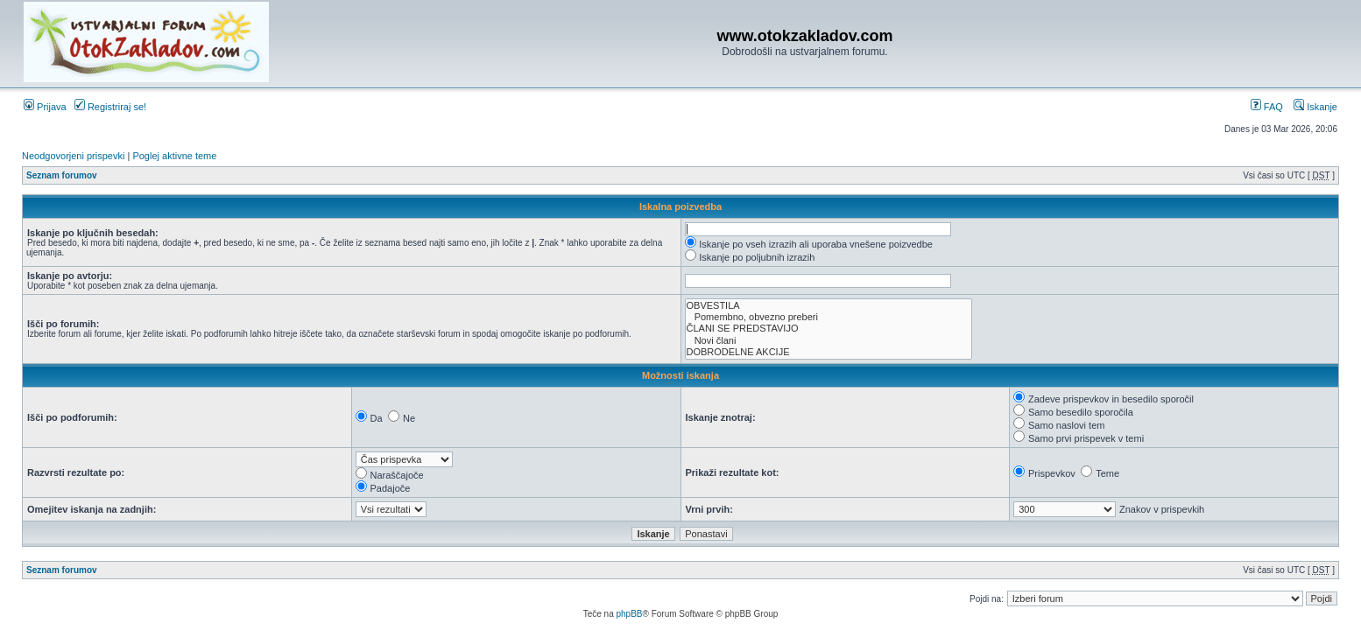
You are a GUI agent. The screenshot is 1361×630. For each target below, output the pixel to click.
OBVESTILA (828, 306)
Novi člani (828, 340)
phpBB (629, 614)
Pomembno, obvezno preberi (828, 317)
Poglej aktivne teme (174, 155)
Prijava (45, 107)
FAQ (1267, 107)
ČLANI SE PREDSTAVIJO (828, 328)
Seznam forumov (61, 175)
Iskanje (1315, 107)
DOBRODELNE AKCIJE (828, 352)
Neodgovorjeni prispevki (73, 155)
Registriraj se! (110, 107)
